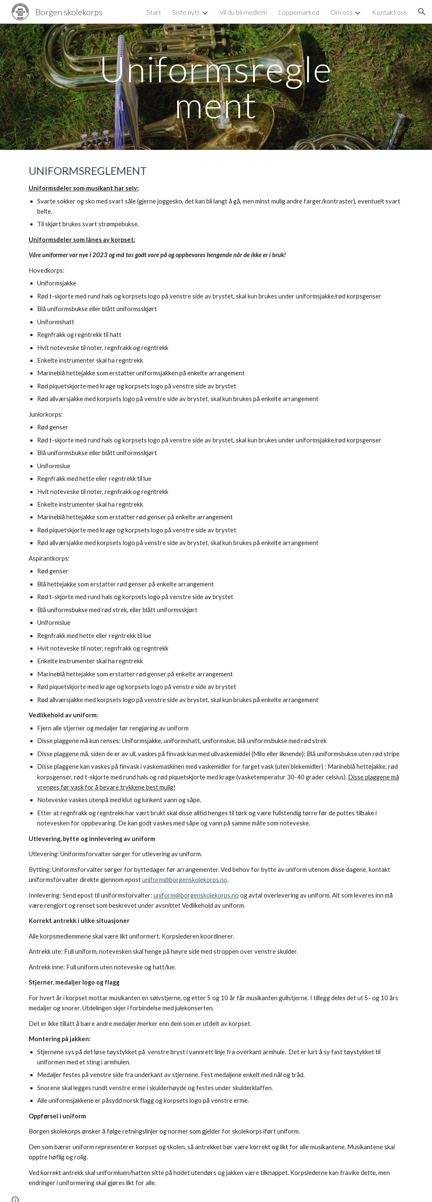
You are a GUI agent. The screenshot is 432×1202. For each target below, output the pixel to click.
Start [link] (153, 12)
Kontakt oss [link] (389, 12)
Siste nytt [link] (186, 12)
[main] (215, 86)
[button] (422, 12)
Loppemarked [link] (298, 12)
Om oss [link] (341, 12)
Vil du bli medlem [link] (243, 12)
